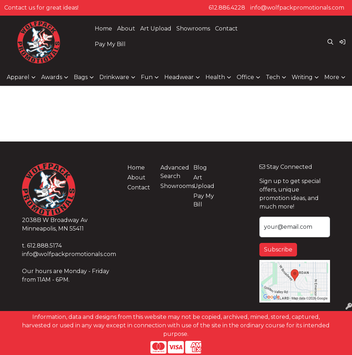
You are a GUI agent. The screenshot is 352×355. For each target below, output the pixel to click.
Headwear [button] (179, 77)
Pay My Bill (110, 44)
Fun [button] (147, 77)
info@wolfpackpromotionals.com (297, 7)
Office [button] (245, 77)
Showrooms (193, 28)
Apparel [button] (18, 77)
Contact (226, 28)
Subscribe (278, 249)
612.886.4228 (227, 7)
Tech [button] (273, 77)
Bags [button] (81, 77)
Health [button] (215, 77)
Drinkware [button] (114, 77)
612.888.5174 (44, 245)
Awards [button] (51, 77)
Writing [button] (302, 77)
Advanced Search (172, 171)
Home (103, 28)
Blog (200, 167)
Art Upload (155, 28)
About (126, 28)
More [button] (331, 77)
